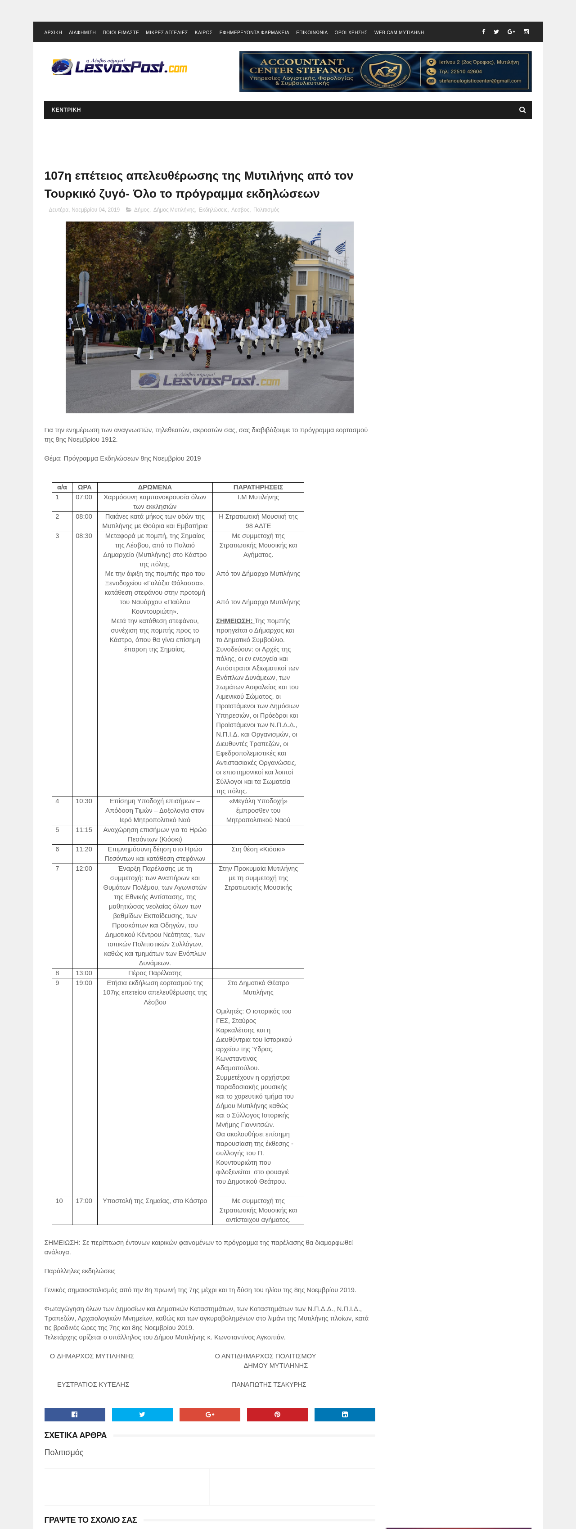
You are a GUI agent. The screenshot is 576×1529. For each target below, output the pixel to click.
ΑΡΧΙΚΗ (54, 33)
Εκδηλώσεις (213, 211)
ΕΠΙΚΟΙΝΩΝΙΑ (312, 33)
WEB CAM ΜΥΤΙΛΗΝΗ (399, 33)
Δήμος (141, 211)
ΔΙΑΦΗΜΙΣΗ (82, 33)
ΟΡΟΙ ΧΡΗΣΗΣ (351, 33)
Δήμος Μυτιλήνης (174, 211)
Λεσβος (240, 211)
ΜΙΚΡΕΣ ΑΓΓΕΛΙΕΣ (167, 33)
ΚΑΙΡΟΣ (204, 33)
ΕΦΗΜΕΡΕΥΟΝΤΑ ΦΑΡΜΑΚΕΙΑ (254, 33)
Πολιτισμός (266, 211)
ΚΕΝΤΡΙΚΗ (66, 111)
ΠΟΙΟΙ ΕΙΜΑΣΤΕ (121, 33)
